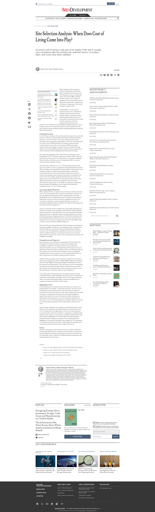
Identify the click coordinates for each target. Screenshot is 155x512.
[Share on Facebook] (30, 114)
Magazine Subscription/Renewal (44, 485)
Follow (72, 15)
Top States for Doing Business (86, 497)
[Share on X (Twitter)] (30, 109)
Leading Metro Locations (85, 495)
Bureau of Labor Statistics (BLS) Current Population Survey (60, 350)
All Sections (117, 18)
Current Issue (41, 492)
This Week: (106, 427)
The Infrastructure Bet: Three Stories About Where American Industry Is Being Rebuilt (48, 426)
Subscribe (110, 3)
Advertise (50, 4)
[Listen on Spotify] (49, 437)
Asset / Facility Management (65, 488)
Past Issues (87, 405)
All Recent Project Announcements (99, 215)
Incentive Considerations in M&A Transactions (54, 384)
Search (83, 15)
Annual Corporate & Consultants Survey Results (87, 492)
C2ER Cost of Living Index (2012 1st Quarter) (56, 352)
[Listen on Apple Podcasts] (49, 434)
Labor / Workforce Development (66, 490)
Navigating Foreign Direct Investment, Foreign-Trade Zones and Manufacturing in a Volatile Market (48, 414)
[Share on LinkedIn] (30, 105)
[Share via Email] (30, 127)
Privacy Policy (82, 510)
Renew (117, 4)
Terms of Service (90, 510)
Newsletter (40, 489)
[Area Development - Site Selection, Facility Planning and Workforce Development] (77, 10)
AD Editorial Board (101, 18)
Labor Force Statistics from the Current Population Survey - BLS (46, 115)
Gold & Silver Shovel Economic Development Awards (87, 488)
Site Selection (52, 26)
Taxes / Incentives (46, 383)
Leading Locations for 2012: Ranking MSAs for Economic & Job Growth (46, 95)
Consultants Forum (42, 4)
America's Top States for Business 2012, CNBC (57, 355)
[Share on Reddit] (30, 118)
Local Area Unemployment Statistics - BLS (44, 111)
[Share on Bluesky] (30, 123)
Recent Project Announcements (66, 495)
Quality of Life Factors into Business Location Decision (45, 104)
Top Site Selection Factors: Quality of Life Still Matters (45, 100)
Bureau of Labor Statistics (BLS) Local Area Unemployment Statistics (63, 347)
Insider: (105, 423)
